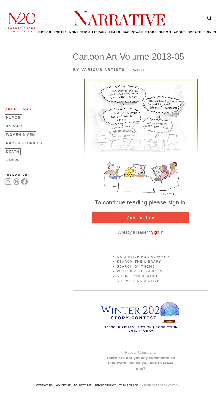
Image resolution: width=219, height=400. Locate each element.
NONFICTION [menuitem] (79, 32)
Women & (20, 135)
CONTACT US (44, 385)
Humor (13, 118)
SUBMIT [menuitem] (165, 32)
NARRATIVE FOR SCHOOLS (143, 257)
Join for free (140, 217)
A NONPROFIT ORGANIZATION (160, 385)
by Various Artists (99, 70)
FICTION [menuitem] (44, 32)
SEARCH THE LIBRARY (139, 262)
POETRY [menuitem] (60, 32)
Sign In (157, 232)
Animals (15, 126)
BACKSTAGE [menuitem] (133, 32)
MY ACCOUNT (82, 385)
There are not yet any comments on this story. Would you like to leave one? (140, 363)
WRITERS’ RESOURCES (140, 271)
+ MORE (12, 160)
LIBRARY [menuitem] (99, 32)
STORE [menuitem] (151, 32)
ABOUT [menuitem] (179, 32)
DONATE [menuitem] (194, 32)
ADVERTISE (63, 385)
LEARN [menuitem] (114, 32)
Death (12, 152)
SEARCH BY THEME (136, 266)
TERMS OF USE (129, 385)
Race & (24, 143)
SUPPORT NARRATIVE (138, 281)
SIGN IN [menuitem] (210, 32)
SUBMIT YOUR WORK (138, 276)
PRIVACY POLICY (105, 385)
